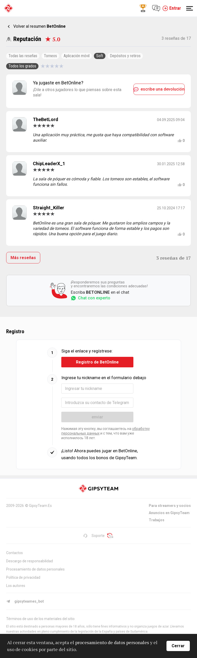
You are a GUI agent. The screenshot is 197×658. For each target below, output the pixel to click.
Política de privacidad (23, 577)
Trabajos (156, 520)
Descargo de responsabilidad (29, 561)
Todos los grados (22, 66)
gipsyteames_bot (25, 601)
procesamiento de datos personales (112, 642)
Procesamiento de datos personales (35, 569)
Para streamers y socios (170, 506)
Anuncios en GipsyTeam (169, 513)
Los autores (15, 586)
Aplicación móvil (77, 55)
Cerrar (178, 645)
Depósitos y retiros (125, 55)
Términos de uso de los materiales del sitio (40, 619)
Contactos (14, 553)
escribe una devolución (159, 89)
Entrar (171, 8)
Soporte (94, 536)
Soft (99, 55)
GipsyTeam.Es (40, 506)
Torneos (50, 55)
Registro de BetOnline (97, 362)
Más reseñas (23, 257)
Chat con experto (90, 298)
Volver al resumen (39, 26)
